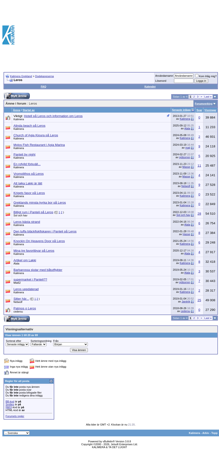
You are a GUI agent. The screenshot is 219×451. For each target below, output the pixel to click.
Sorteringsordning (41, 340)
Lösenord (160, 80)
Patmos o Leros (24, 308)
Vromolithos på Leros (28, 173)
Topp (214, 433)
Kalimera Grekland (21, 76)
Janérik (186, 301)
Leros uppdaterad (26, 289)
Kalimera (18, 119)
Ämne (16, 110)
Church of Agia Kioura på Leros (35, 135)
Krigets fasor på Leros (29, 193)
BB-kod (10, 401)
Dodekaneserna (44, 76)
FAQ (43, 86)
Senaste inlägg (181, 109)
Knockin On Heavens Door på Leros (39, 241)
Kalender (150, 86)
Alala (187, 128)
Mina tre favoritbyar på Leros (33, 250)
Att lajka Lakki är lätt (27, 183)
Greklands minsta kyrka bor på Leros (39, 202)
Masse (186, 166)
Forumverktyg (204, 103)
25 (199, 300)
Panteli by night (24, 154)
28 (199, 213)
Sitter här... (21, 299)
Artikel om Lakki (24, 260)
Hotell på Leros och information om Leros (53, 116)
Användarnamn (164, 75)
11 (199, 165)
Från (56, 340)
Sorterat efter (13, 340)
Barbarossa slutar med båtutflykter (37, 270)
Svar (199, 110)
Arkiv (205, 433)
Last (208, 96)
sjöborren (184, 157)
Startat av (29, 110)
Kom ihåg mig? (206, 76)
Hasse (186, 234)
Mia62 (17, 282)
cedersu (18, 311)
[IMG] (9, 407)
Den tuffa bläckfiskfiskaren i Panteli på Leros (45, 231)
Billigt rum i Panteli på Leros (33, 212)
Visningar (210, 110)
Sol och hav (20, 215)
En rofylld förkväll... (27, 164)
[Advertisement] (148, 35)
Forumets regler (15, 416)
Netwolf (185, 186)
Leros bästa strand (26, 222)
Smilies (10, 404)
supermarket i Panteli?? (30, 279)
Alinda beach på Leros (29, 125)
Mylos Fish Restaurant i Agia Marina (39, 145)
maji (187, 147)
